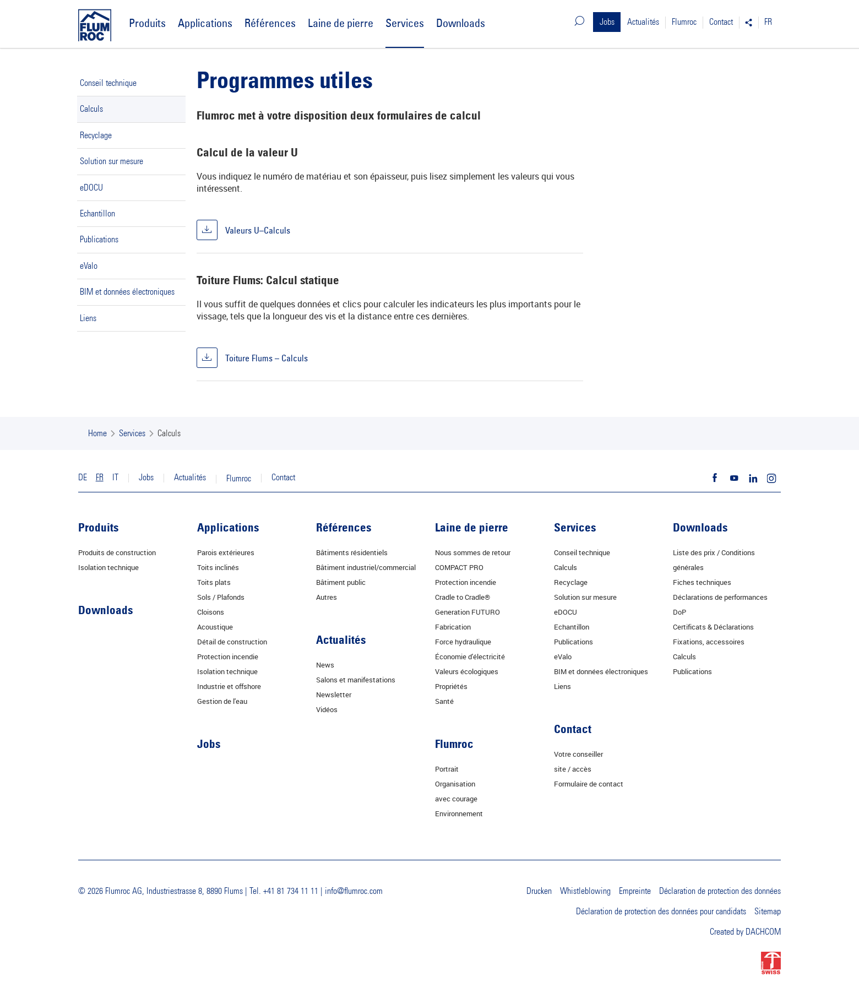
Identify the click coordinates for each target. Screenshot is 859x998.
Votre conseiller (578, 754)
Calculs (91, 109)
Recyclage (96, 135)
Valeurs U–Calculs (256, 229)
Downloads (460, 23)
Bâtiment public (341, 582)
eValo (88, 266)
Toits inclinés (218, 567)
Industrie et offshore (229, 686)
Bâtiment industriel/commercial (366, 567)
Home (97, 433)
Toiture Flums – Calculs (265, 357)
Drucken (539, 891)
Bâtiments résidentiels (352, 552)
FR (768, 22)
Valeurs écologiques (466, 671)
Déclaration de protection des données (720, 891)
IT (115, 477)
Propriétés (451, 686)
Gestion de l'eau (222, 701)
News (325, 665)
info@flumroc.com (354, 891)
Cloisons (210, 612)
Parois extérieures (225, 552)
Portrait (447, 769)
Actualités (643, 22)
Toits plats (214, 582)
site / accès (572, 769)
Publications (99, 239)
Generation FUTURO (467, 612)
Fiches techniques (702, 582)
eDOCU (91, 187)
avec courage (456, 799)
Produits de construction (117, 552)
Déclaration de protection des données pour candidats (661, 911)
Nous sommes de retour (472, 552)
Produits (147, 23)
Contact (721, 22)
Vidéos (327, 709)
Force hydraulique (463, 642)
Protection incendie (227, 656)
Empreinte (635, 891)
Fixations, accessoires (708, 642)
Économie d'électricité (470, 656)
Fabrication (453, 627)
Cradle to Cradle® (462, 597)
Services (404, 23)
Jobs (607, 22)
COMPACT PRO (459, 567)
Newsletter (333, 694)
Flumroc (684, 22)
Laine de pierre (340, 23)
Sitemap (767, 911)
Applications (205, 23)
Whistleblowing (585, 891)
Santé (444, 701)
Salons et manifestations (355, 680)
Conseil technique (108, 83)
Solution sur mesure (111, 161)
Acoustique (215, 627)
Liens (88, 318)
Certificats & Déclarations (713, 627)
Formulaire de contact (588, 784)
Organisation (455, 784)
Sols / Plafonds (220, 597)
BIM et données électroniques (127, 292)
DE (82, 477)
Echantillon (97, 213)
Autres (326, 597)
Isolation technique (108, 567)
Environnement (459, 813)
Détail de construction (232, 642)
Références (270, 23)
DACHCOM (763, 932)
